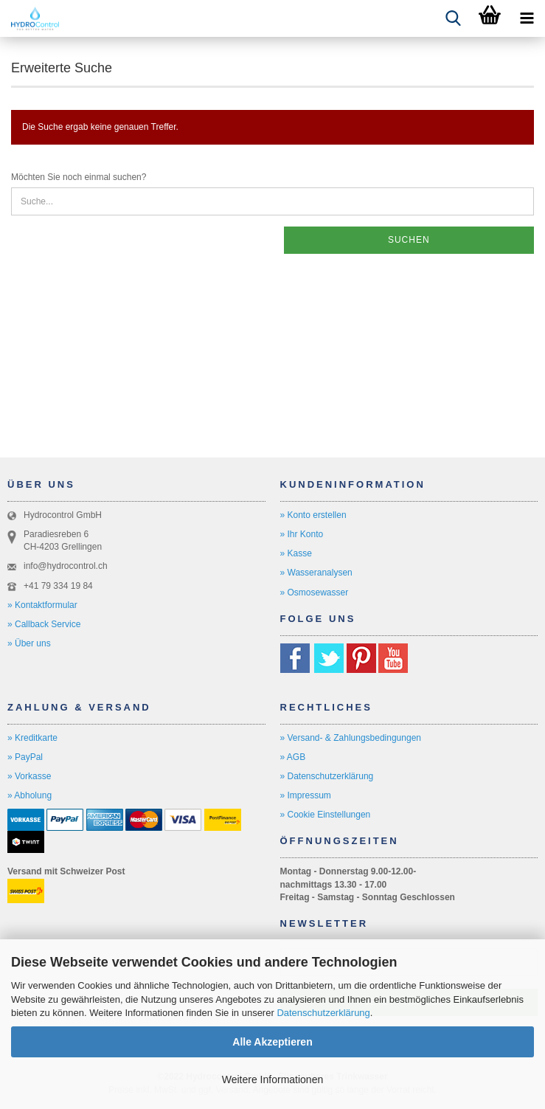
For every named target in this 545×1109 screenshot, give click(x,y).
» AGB (293, 757)
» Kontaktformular (42, 605)
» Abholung (29, 795)
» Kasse (296, 553)
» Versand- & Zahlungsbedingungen (350, 738)
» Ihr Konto (302, 534)
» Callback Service (43, 624)
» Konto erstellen (313, 515)
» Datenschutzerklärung (327, 776)
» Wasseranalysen (316, 572)
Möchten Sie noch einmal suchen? (78, 177)
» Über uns (29, 643)
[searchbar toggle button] (452, 18)
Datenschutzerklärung (323, 1012)
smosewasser (321, 592)
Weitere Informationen (272, 1079)
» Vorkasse (29, 776)
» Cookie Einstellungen (325, 814)
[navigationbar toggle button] (526, 18)
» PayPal (25, 757)
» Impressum (305, 795)
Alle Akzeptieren (272, 1042)
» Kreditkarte (32, 738)
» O (287, 592)
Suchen (409, 240)
